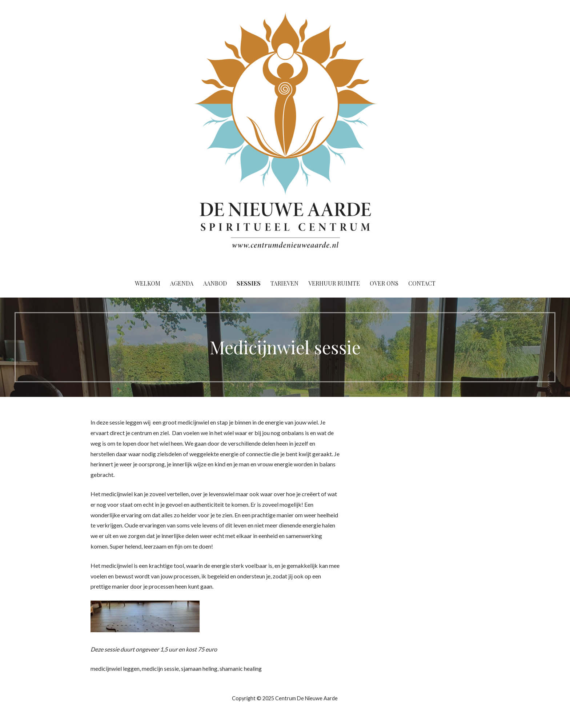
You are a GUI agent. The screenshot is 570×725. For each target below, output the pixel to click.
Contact (421, 283)
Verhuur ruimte (334, 283)
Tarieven (284, 283)
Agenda (181, 283)
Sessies (249, 283)
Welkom (147, 283)
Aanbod (215, 283)
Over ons (384, 283)
